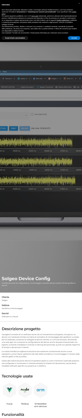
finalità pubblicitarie (63, 20)
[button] (79, 3)
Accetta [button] (74, 38)
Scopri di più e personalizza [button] (15, 38)
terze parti (35, 16)
